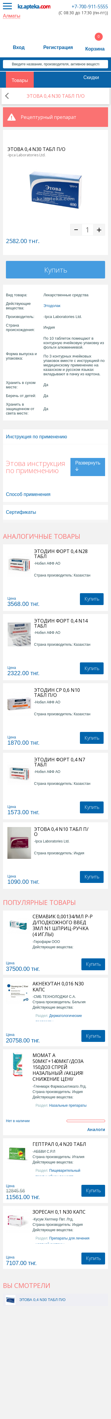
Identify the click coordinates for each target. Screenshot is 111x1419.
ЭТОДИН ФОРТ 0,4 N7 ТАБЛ (59, 762)
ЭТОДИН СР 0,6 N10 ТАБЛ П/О (57, 693)
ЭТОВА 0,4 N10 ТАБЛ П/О (61, 832)
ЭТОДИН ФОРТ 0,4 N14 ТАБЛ (61, 623)
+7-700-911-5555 (90, 6)
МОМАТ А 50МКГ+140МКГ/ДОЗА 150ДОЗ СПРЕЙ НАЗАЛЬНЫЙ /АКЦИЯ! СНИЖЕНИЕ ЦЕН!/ (58, 1067)
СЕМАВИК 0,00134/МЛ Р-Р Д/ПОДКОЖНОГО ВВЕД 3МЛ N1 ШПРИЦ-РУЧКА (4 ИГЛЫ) (63, 925)
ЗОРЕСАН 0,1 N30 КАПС (59, 1212)
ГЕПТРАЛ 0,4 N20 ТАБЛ (59, 1144)
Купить (55, 270)
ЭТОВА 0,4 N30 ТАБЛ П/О (42, 1299)
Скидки (91, 77)
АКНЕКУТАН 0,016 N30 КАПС (58, 987)
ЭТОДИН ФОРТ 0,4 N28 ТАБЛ (61, 554)
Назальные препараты (67, 1105)
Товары (20, 80)
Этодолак (52, 305)
